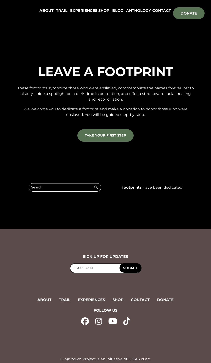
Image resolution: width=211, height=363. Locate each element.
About (46, 10)
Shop (103, 10)
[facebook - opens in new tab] (84, 321)
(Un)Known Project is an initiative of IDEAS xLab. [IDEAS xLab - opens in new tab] (105, 359)
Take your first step (105, 135)
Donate (188, 13)
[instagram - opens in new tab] (98, 321)
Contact (161, 10)
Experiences (83, 10)
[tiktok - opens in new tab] (127, 321)
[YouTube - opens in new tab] (112, 321)
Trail (61, 10)
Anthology (138, 10)
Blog (117, 10)
